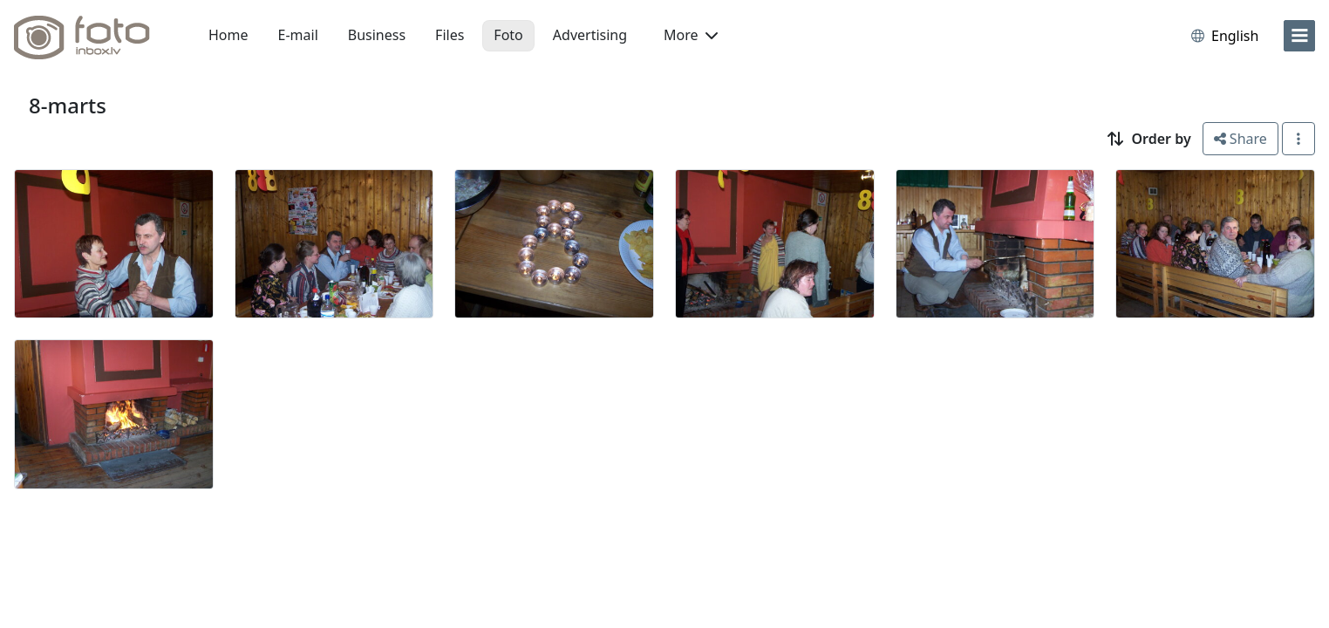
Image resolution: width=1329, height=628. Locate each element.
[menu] (1299, 35)
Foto (508, 34)
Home (228, 34)
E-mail (298, 34)
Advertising (590, 34)
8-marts (67, 105)
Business (377, 34)
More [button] (691, 34)
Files (449, 34)
